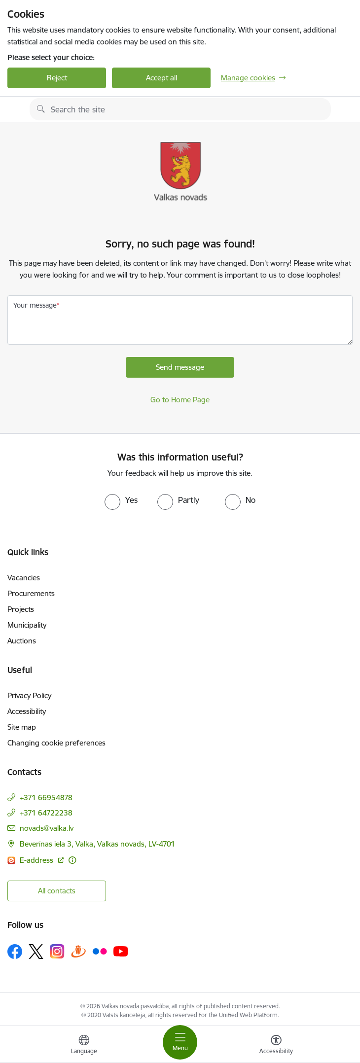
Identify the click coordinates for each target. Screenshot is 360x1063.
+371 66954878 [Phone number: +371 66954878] (46, 797)
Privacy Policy (29, 695)
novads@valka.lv (46, 828)
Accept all (161, 77)
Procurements (31, 593)
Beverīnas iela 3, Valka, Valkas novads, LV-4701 (97, 844)
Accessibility (26, 711)
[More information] (72, 860)
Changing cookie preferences (56, 742)
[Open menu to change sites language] (84, 1045)
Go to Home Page (180, 399)
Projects (20, 609)
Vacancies (23, 577)
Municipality (26, 625)
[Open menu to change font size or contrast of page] (276, 1045)
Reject (57, 77)
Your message (35, 305)
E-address (37, 860)
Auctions (21, 640)
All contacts (56, 890)
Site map (21, 727)
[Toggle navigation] (180, 1042)
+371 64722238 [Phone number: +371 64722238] (46, 812)
